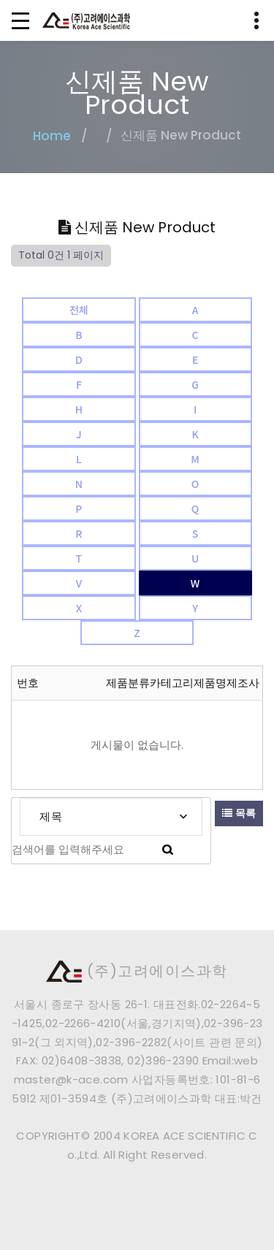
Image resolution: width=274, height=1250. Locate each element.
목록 (239, 813)
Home (52, 136)
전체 (78, 309)
